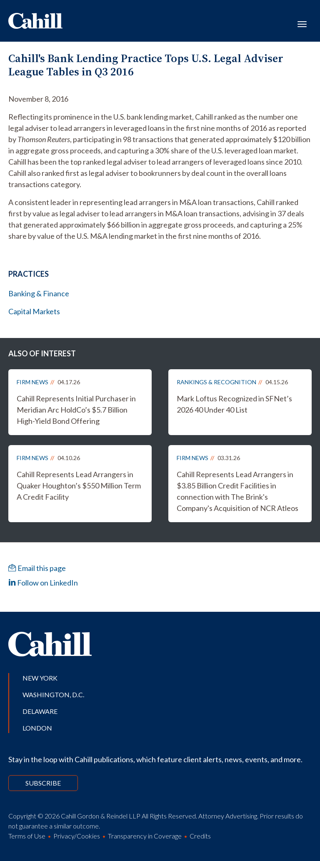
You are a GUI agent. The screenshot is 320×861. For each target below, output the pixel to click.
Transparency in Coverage (145, 836)
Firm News (32, 381)
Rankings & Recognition (216, 381)
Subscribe (43, 783)
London (37, 728)
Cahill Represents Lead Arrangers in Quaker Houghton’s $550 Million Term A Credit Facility (79, 485)
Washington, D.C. (53, 694)
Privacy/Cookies (76, 836)
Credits (200, 836)
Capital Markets (34, 311)
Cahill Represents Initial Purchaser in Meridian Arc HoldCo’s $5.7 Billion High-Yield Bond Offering (76, 409)
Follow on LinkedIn (43, 582)
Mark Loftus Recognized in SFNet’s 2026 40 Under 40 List (234, 404)
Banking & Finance (38, 293)
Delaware (40, 711)
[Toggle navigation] (302, 23)
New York (40, 678)
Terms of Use (26, 836)
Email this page (37, 568)
